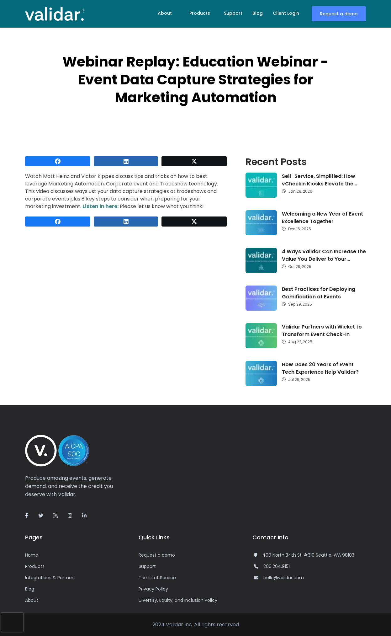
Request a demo (339, 14)
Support (233, 13)
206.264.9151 (276, 566)
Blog (257, 13)
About (165, 13)
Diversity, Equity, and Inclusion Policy (178, 600)
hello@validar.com (283, 578)
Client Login (286, 13)
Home (31, 555)
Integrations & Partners (50, 578)
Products (199, 13)
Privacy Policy (153, 589)
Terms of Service (157, 578)
